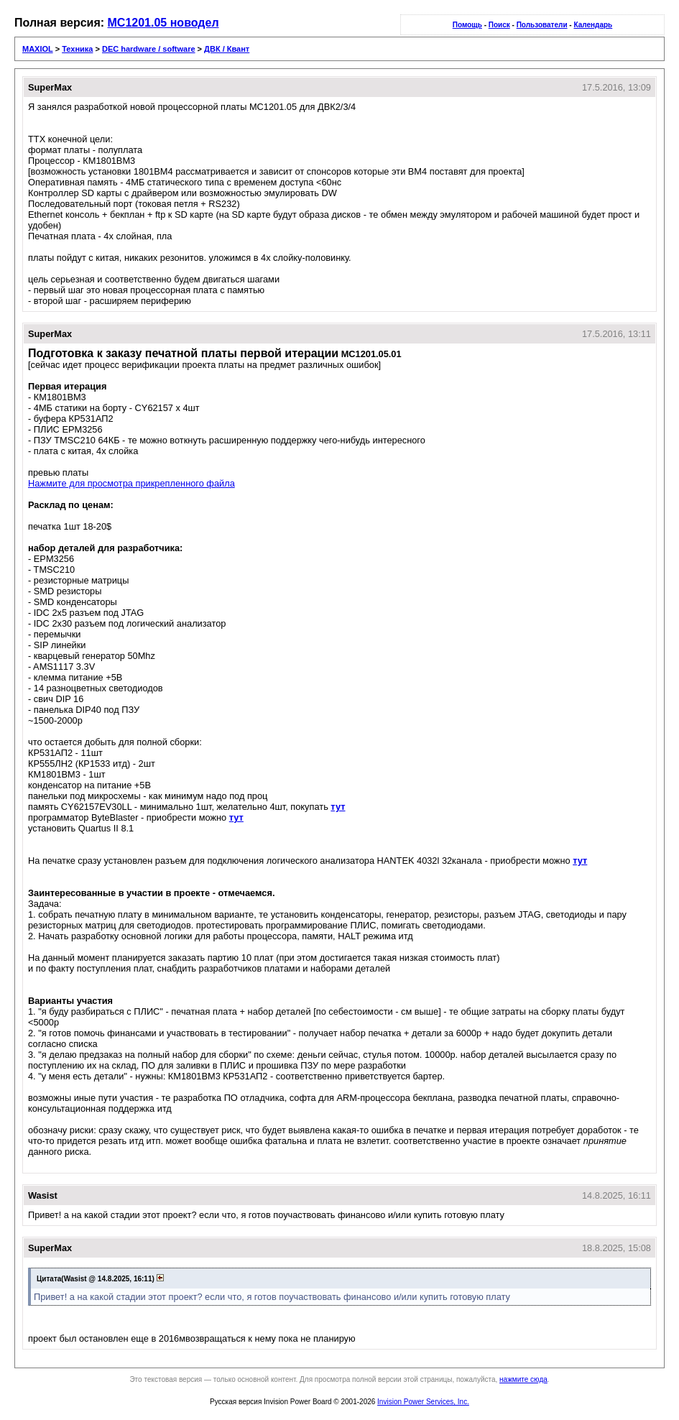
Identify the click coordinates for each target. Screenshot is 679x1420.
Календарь (592, 25)
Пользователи (542, 25)
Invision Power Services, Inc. (423, 1402)
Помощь (467, 25)
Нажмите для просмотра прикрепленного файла (131, 483)
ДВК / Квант (226, 49)
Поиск (499, 25)
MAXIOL (37, 49)
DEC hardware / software (148, 49)
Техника (77, 49)
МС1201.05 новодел (163, 23)
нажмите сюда (523, 1379)
